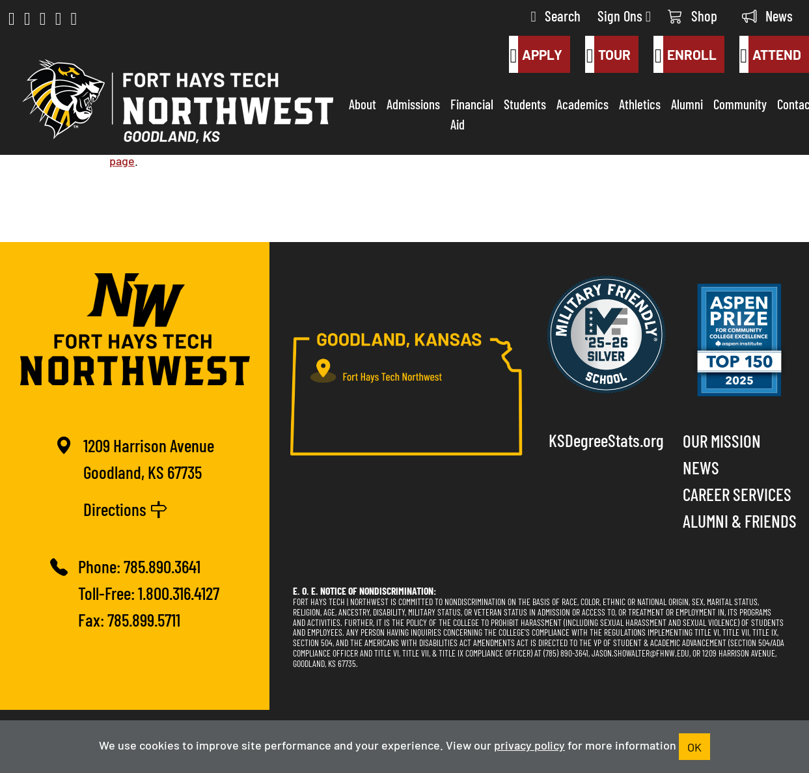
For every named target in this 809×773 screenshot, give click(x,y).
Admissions (413, 103)
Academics (582, 103)
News (767, 15)
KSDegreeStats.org (606, 439)
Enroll (684, 55)
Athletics (640, 103)
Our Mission (722, 440)
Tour (608, 55)
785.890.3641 (162, 565)
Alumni (687, 103)
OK (694, 746)
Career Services (737, 493)
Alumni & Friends (740, 520)
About (362, 103)
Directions (125, 508)
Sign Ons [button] (624, 15)
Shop (692, 15)
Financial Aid (471, 113)
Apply (535, 55)
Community (740, 103)
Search (556, 15)
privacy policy (529, 744)
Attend (770, 55)
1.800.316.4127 (178, 592)
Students (525, 103)
